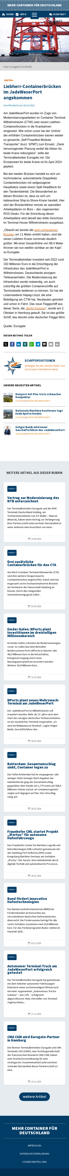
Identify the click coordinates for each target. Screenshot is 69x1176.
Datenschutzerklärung (34, 1153)
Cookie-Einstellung (34, 1161)
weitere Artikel (34, 1096)
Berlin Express (35, 308)
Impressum (34, 1145)
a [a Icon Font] (34, 15)
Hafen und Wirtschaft (38, 401)
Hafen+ (8, 80)
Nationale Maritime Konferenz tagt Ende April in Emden (39, 412)
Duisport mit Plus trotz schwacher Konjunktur (38, 396)
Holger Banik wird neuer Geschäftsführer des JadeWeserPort (40, 428)
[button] (5, 344)
